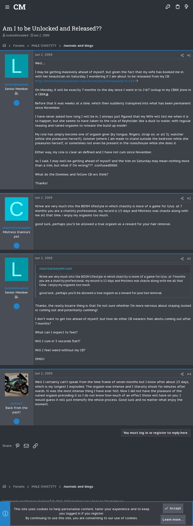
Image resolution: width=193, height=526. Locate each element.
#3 (189, 259)
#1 (189, 55)
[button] (7, 7)
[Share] (182, 55)
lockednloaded (17, 35)
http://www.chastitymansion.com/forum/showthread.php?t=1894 (85, 81)
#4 (189, 374)
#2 (189, 198)
